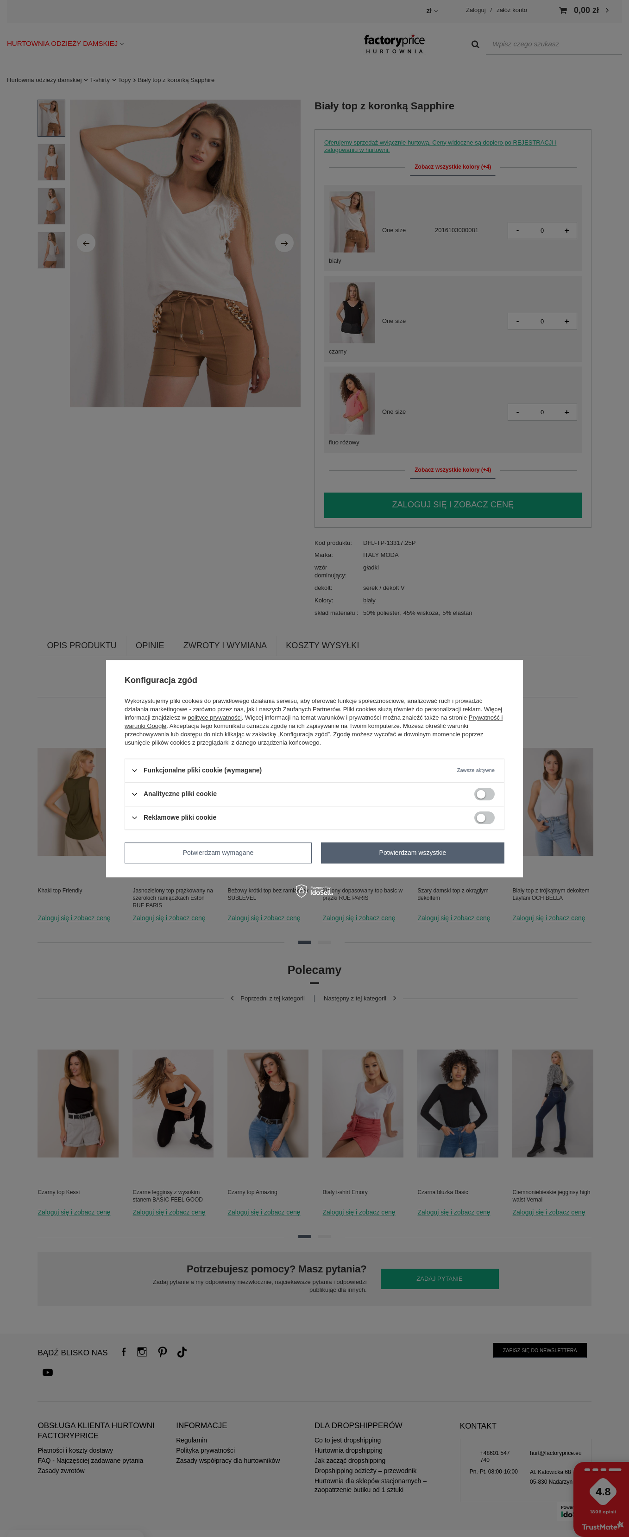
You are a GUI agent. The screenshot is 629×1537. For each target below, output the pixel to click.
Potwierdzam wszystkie (413, 852)
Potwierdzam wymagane (218, 852)
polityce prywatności (215, 717)
